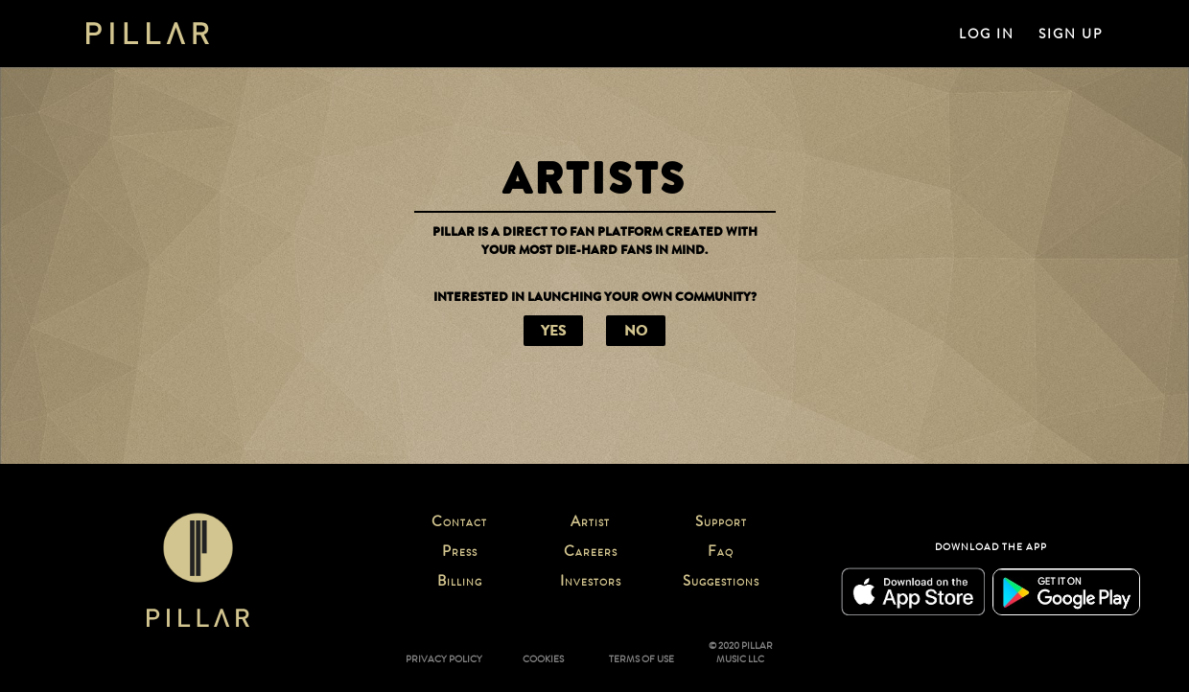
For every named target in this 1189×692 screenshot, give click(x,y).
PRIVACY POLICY (444, 659)
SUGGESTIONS (721, 582)
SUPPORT (721, 523)
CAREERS (591, 553)
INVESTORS (590, 582)
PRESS (460, 553)
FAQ (721, 553)
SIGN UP (1070, 34)
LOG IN (986, 34)
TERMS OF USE (641, 659)
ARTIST (590, 523)
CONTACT (459, 523)
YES (554, 330)
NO (636, 330)
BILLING (459, 582)
